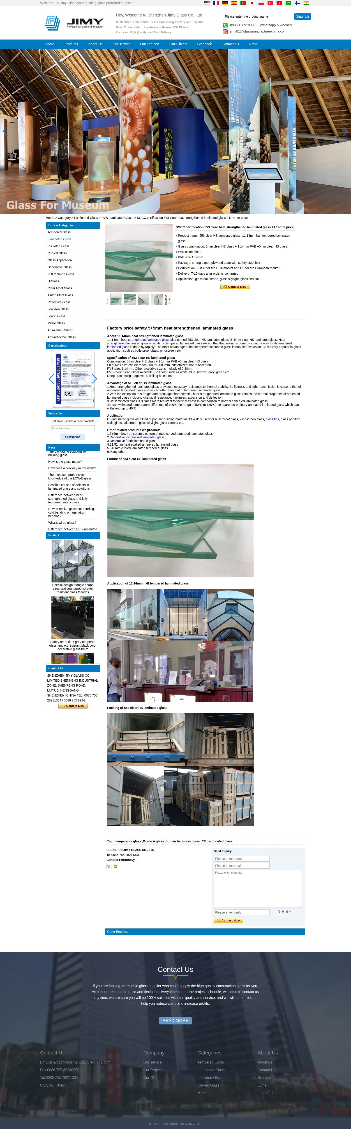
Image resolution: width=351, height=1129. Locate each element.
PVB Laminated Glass (117, 218)
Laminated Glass (86, 218)
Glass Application (60, 260)
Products (71, 44)
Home (50, 44)
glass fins (272, 419)
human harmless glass (183, 841)
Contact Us (230, 44)
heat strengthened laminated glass (145, 339)
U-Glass (53, 281)
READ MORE (175, 1020)
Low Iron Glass (58, 309)
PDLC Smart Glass (61, 274)
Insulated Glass (58, 246)
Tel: (43, 1078)
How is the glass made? (65, 465)
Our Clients (178, 44)
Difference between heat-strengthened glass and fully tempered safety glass (68, 502)
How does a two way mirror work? (72, 471)
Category (64, 218)
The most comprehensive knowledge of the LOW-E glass (70, 480)
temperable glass (128, 841)
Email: (45, 1062)
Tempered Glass (59, 232)
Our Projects (149, 44)
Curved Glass (57, 253)
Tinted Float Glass (60, 295)
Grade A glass (153, 841)
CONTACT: (49, 1085)
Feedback (204, 44)
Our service (121, 44)
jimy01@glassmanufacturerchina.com (258, 31)
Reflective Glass (59, 302)
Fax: (43, 1070)
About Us (95, 44)
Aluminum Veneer (60, 330)
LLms (262, 1085)
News (253, 44)
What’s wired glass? (62, 526)
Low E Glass (56, 316)
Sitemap (264, 1078)
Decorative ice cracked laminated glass (137, 437)
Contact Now (73, 706)
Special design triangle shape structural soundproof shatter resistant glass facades (73, 592)
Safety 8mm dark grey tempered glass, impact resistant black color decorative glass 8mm (72, 648)
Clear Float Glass (60, 288)
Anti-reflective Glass (62, 337)
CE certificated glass (217, 841)
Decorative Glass (60, 267)
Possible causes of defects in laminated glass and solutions (69, 490)
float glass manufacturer (181, 1123)
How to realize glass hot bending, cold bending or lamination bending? (71, 515)
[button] (166, 210)
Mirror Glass (56, 323)
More (202, 1093)
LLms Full (265, 1093)
